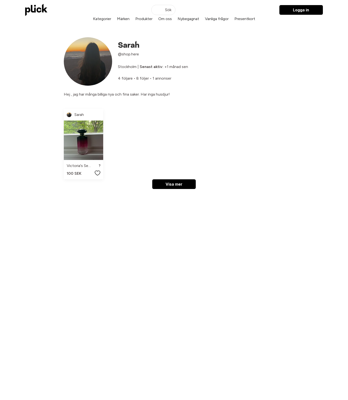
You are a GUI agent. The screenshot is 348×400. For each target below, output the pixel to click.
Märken (123, 18)
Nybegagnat (188, 18)
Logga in (301, 10)
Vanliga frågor (217, 18)
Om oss (165, 18)
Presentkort (244, 18)
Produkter (143, 18)
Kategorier (102, 18)
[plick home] (36, 10)
